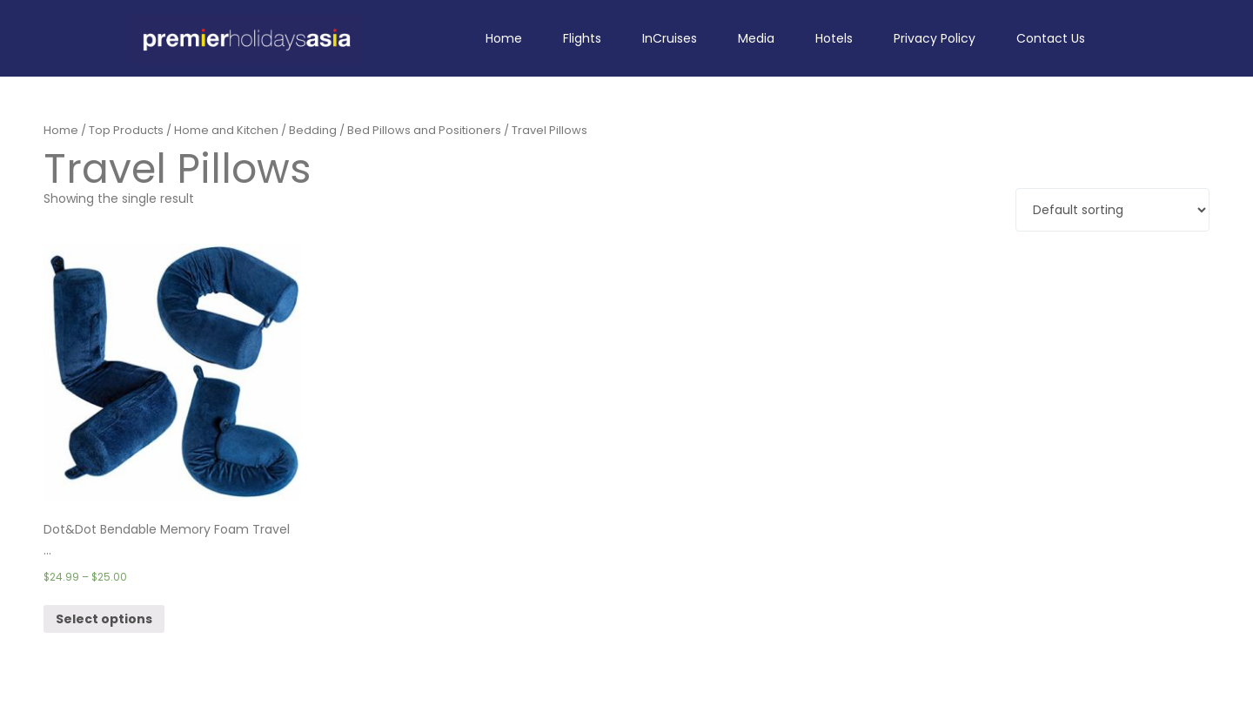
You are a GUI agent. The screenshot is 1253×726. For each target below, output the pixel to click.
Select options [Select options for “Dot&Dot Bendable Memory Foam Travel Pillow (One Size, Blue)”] (104, 619)
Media (756, 38)
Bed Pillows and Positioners (424, 130)
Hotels (834, 38)
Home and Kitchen (226, 130)
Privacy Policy (934, 38)
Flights (582, 38)
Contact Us (1050, 38)
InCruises (669, 38)
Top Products (126, 130)
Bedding (313, 130)
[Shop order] (1112, 210)
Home (504, 38)
